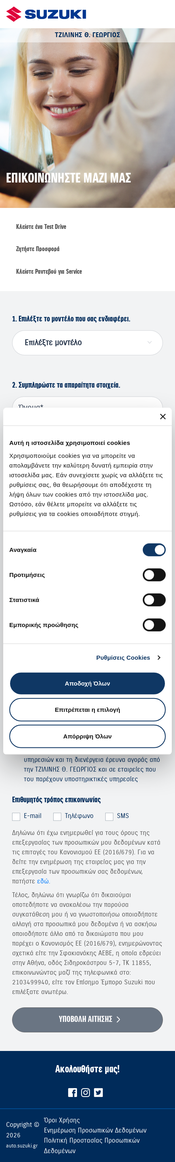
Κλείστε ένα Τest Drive (41, 226)
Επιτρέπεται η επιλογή (87, 709)
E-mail (33, 816)
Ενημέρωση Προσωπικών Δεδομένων (95, 1130)
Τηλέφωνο (79, 816)
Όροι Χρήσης (62, 1120)
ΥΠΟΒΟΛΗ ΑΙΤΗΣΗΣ (85, 1019)
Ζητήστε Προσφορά (38, 249)
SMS (123, 816)
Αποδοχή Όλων (87, 683)
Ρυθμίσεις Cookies (123, 657)
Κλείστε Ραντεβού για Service (49, 271)
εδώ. (43, 881)
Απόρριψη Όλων (87, 735)
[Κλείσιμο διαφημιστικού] (163, 416)
